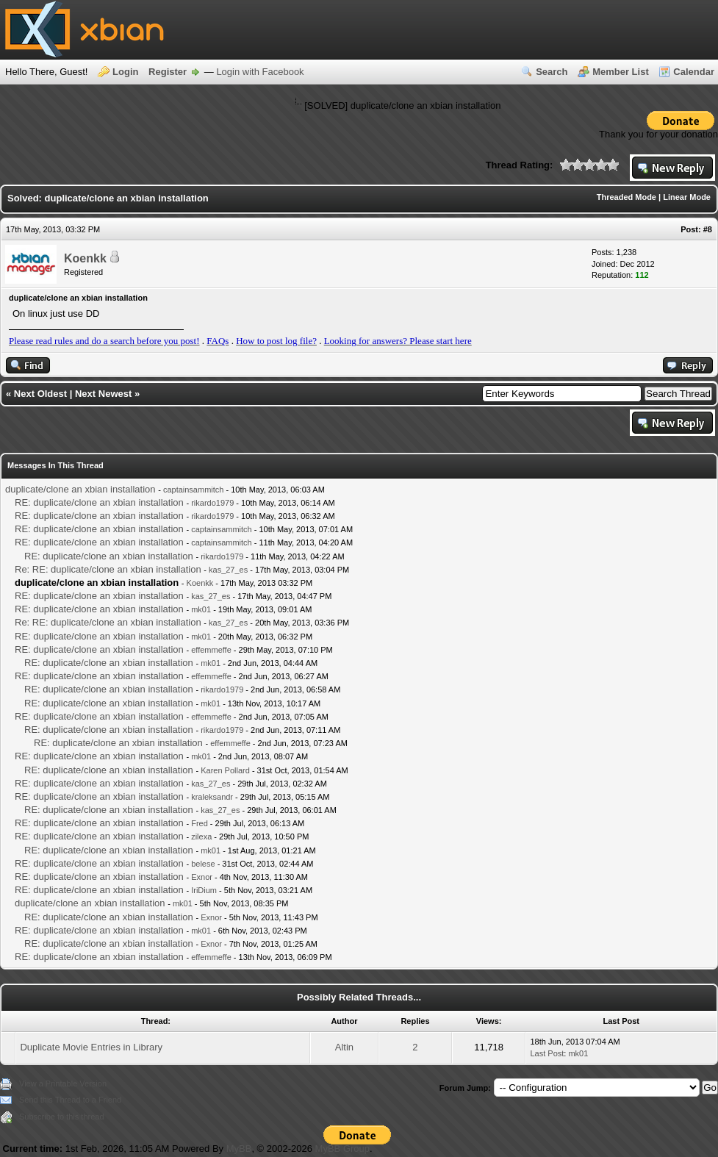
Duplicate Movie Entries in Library (91, 1047)
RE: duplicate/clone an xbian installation (99, 502)
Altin (344, 1047)
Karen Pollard (225, 770)
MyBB (239, 1148)
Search (551, 71)
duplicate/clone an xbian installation (80, 489)
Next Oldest (40, 393)
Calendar (693, 71)
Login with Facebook (260, 71)
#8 (707, 229)
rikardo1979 (212, 502)
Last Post (547, 1053)
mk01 (201, 609)
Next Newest (103, 393)
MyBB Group (342, 1148)
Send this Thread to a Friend (70, 1099)
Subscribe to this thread (61, 1116)
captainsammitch (193, 489)
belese (203, 863)
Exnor (201, 877)
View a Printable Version (63, 1083)
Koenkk (85, 258)
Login (125, 71)
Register (167, 71)
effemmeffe (211, 649)
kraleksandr (212, 796)
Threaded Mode (626, 197)
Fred (199, 823)
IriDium (204, 890)
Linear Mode (687, 197)
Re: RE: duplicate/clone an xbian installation (108, 569)
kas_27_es (228, 569)
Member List (620, 71)
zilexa (201, 836)
